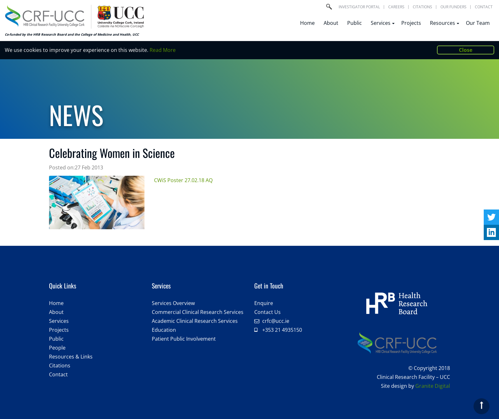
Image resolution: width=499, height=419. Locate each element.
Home (307, 22)
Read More (163, 49)
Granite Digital (432, 385)
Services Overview (173, 303)
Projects (411, 22)
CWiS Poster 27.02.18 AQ (183, 180)
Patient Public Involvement (184, 338)
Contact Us (267, 312)
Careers (396, 7)
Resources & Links (71, 356)
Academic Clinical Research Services (195, 320)
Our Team (478, 22)
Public (354, 22)
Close (465, 49)
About (331, 22)
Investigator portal (359, 7)
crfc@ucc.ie (275, 320)
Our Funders (453, 7)
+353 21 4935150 (282, 329)
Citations (422, 7)
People (57, 347)
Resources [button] (443, 22)
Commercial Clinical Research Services (197, 312)
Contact (484, 7)
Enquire (263, 303)
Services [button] (381, 22)
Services (59, 320)
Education (164, 329)
